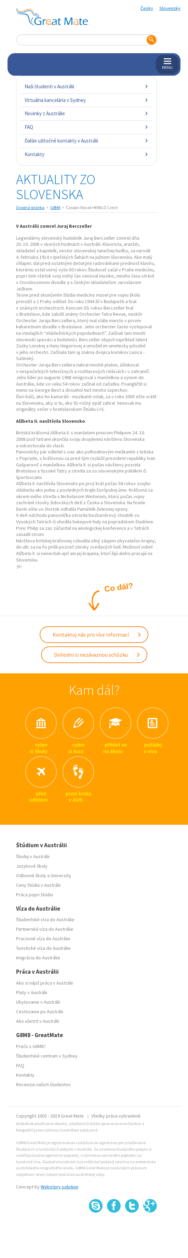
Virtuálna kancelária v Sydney (86, 100)
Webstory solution (59, 1187)
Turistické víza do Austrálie (43, 948)
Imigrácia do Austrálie (38, 958)
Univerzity (61, 875)
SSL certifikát (132, 1227)
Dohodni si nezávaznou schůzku (97, 654)
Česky (146, 8)
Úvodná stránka (30, 207)
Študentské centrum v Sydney (47, 1056)
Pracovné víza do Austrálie (43, 938)
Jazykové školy (32, 866)
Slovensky (169, 8)
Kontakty (86, 154)
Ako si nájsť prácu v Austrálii (44, 983)
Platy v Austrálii (31, 992)
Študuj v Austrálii (33, 856)
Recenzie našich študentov (43, 1084)
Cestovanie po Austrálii (39, 1011)
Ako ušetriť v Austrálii (37, 1021)
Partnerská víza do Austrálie (44, 929)
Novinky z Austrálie (86, 113)
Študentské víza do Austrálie (45, 919)
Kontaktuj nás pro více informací (97, 634)
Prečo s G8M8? (31, 1046)
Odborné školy (31, 875)
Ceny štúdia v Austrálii (38, 885)
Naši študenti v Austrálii (86, 86)
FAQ (86, 127)
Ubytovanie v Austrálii (38, 1002)
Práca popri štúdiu (34, 895)
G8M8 (55, 207)
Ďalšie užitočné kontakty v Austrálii (86, 140)
